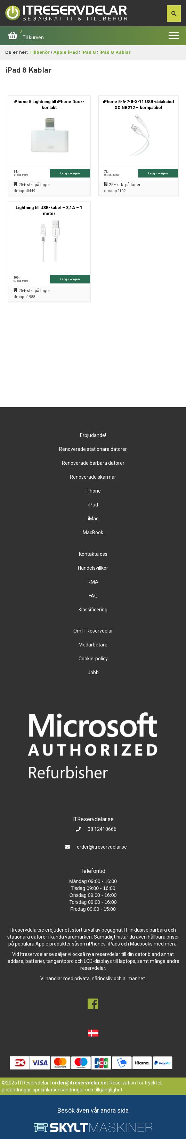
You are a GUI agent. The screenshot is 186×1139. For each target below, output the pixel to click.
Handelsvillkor (93, 568)
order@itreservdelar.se (102, 847)
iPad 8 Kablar (115, 53)
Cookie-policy (93, 658)
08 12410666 (101, 829)
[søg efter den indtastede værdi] (174, 13)
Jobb (93, 672)
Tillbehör (39, 53)
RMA (93, 582)
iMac (93, 518)
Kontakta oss (93, 554)
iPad (93, 504)
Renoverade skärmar (93, 477)
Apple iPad (65, 53)
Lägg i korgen (70, 173)
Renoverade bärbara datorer (93, 463)
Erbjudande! (93, 435)
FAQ (93, 596)
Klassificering (93, 609)
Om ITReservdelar (93, 631)
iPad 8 (88, 53)
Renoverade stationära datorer (93, 449)
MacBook (93, 532)
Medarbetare (93, 644)
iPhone (93, 491)
